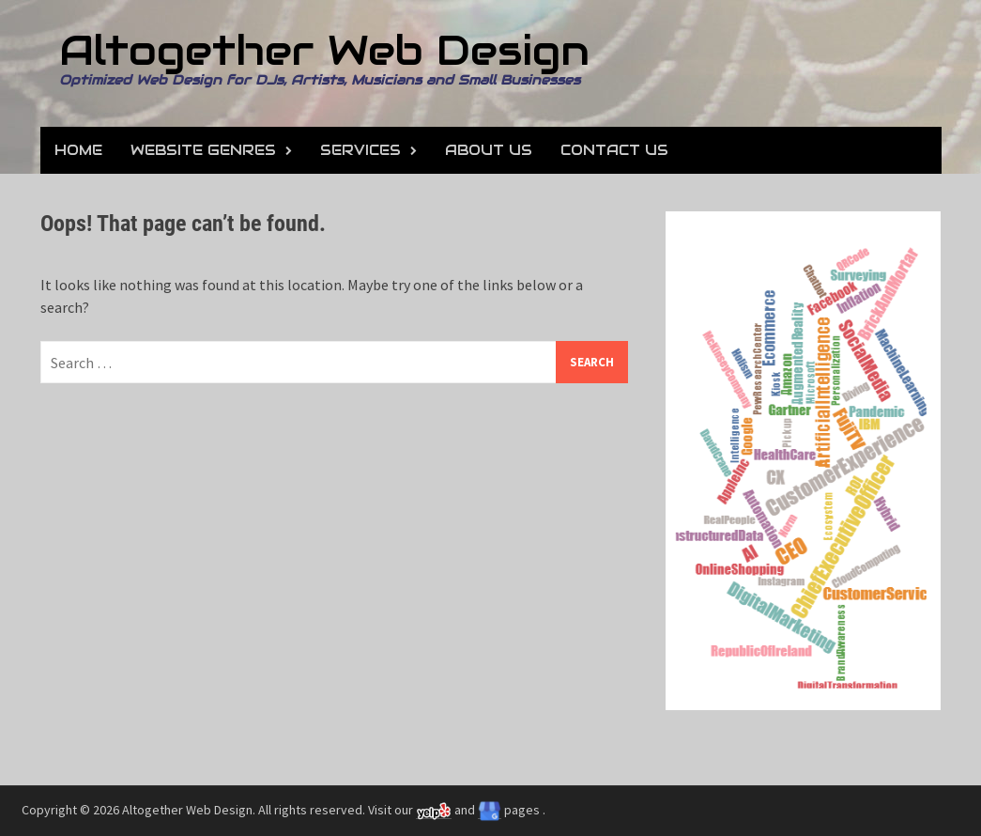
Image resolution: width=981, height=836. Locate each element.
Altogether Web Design (324, 50)
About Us (488, 150)
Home (78, 150)
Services (360, 150)
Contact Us (614, 150)
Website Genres (203, 150)
